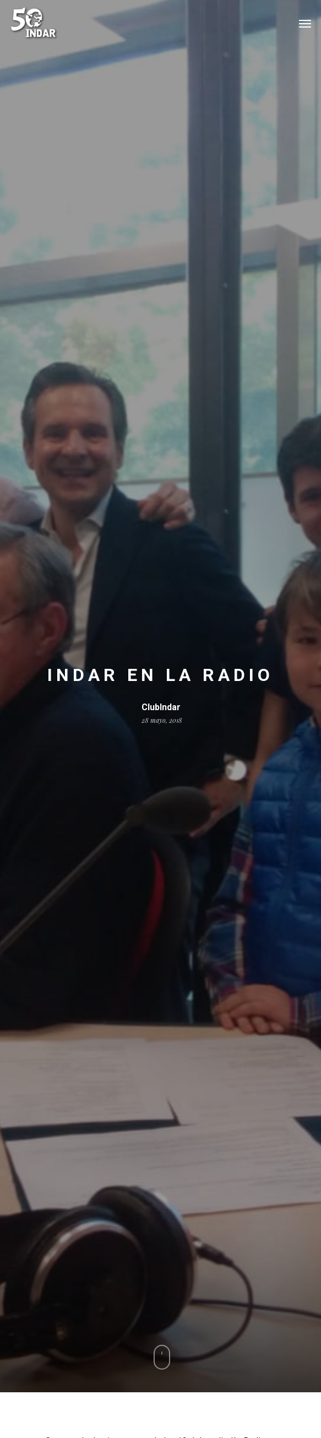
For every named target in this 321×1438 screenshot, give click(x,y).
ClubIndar (161, 707)
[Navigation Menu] (305, 23)
